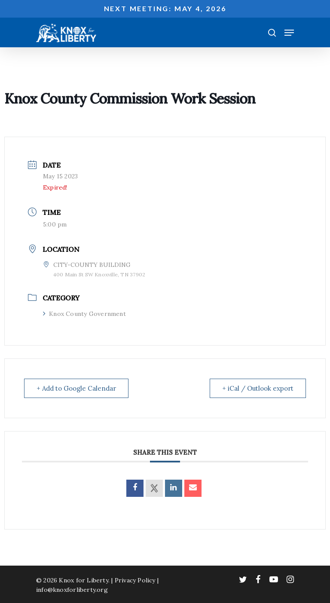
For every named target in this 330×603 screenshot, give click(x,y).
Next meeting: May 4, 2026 (165, 8)
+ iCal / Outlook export (257, 388)
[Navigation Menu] (289, 32)
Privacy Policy (135, 580)
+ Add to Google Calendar (76, 388)
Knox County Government (84, 314)
